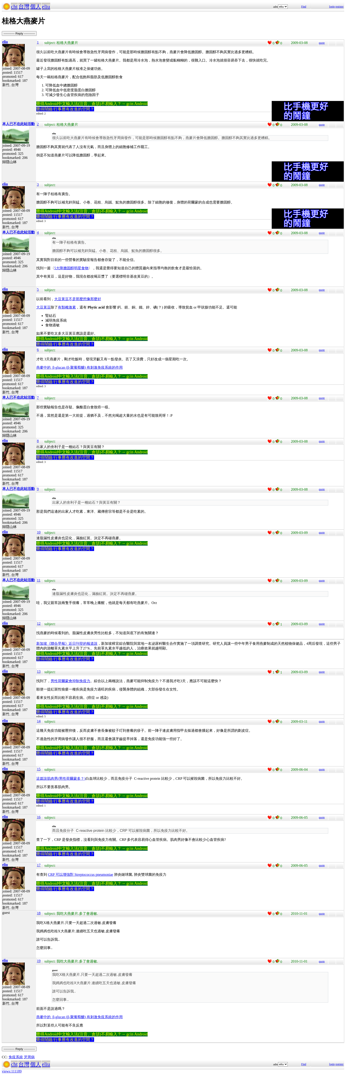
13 (39, 671)
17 (39, 865)
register (339, 6)
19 (39, 961)
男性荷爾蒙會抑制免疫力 (70, 681)
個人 (35, 6)
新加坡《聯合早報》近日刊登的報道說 (66, 643)
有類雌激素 (67, 307)
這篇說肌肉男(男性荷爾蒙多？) (61, 778)
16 (39, 817)
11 (38, 580)
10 (39, 532)
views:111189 (12, 1071)
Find (303, 6)
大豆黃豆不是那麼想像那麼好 (77, 299)
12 (39, 623)
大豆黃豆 (43, 307)
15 (39, 769)
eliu (46, 6)
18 (39, 913)
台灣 (23, 6)
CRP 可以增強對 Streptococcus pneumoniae (80, 874)
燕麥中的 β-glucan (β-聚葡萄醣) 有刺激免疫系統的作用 (79, 367)
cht (14, 6)
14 (39, 721)
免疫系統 (16, 1057)
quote (322, 42)
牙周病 (29, 1057)
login (332, 6)
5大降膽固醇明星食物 (71, 268)
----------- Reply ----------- (19, 33)
